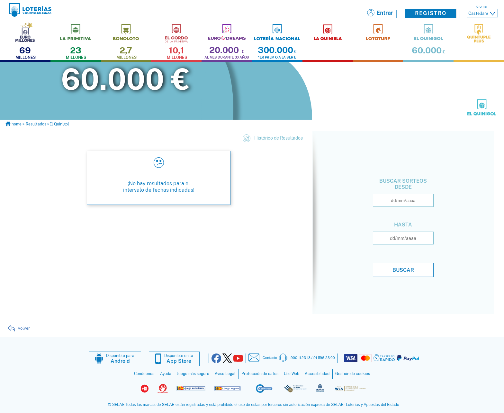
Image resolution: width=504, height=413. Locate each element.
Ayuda (165, 373)
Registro (430, 13)
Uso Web (291, 373)
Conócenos (144, 373)
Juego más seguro (193, 373)
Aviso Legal (225, 373)
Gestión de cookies (352, 373)
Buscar (403, 270)
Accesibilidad (317, 373)
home (13, 124)
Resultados (36, 124)
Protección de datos (259, 373)
